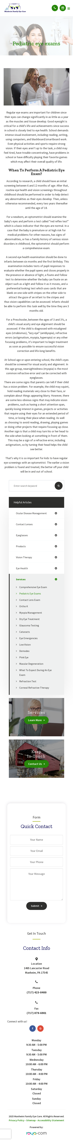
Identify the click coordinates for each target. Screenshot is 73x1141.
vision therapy (24, 557)
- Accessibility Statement (50, 1120)
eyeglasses (22, 535)
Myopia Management (30, 612)
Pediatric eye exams (30, 593)
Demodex (24, 651)
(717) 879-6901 (36, 1013)
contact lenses (24, 524)
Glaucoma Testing (29, 625)
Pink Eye (23, 657)
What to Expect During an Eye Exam (35, 672)
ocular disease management (31, 513)
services (21, 579)
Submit (35, 905)
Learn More (35, 720)
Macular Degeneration (31, 663)
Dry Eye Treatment (29, 619)
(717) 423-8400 (36, 992)
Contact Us (35, 764)
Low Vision (25, 644)
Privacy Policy (16, 1120)
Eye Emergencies (28, 638)
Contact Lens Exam (29, 599)
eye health (22, 568)
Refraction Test (27, 681)
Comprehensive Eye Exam (33, 587)
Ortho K (23, 606)
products (21, 546)
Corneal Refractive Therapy (34, 687)
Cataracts (24, 631)
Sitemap (31, 1120)
